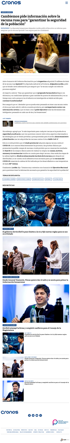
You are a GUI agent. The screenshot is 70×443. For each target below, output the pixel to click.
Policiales (61, 430)
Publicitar (41, 432)
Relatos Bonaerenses (26, 432)
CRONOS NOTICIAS (38, 179)
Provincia (9, 430)
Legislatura (16, 430)
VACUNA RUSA (58, 179)
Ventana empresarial (13, 432)
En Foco (46, 430)
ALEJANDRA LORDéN (9, 179)
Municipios (24, 430)
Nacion (31, 430)
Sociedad (40, 430)
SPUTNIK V (48, 179)
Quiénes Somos (50, 432)
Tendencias (53, 430)
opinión (35, 432)
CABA (35, 430)
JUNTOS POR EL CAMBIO (23, 179)
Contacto (59, 432)
